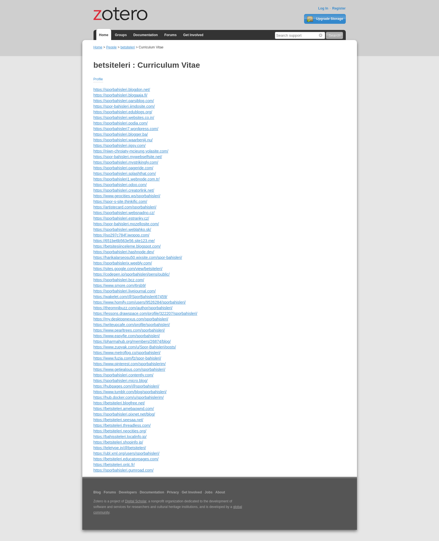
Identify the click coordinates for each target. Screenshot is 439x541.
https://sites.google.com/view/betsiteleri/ (128, 268)
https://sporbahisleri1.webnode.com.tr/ (127, 179)
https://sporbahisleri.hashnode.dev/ (124, 252)
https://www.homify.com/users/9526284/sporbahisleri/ (140, 302)
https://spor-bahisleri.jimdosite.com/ (124, 106)
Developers (128, 492)
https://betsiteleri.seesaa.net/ (118, 420)
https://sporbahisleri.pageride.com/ (123, 168)
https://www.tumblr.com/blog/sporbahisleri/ (130, 392)
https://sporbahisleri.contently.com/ (124, 375)
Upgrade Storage (325, 19)
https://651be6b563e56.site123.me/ (124, 240)
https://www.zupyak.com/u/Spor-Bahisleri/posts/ (135, 347)
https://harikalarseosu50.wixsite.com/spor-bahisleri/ (138, 257)
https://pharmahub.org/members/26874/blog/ (132, 341)
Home (103, 35)
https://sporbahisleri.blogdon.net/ (122, 89)
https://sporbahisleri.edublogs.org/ (123, 112)
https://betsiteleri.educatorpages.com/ (126, 459)
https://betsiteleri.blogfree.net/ (119, 403)
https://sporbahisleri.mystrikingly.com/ (126, 162)
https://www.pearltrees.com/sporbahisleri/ (129, 330)
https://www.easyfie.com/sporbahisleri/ (127, 336)
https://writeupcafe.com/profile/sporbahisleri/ (132, 324)
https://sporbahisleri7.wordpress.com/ (126, 129)
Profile (98, 79)
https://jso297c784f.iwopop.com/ (122, 235)
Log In (323, 8)
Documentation (145, 35)
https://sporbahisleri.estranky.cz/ (121, 218)
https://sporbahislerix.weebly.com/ (123, 263)
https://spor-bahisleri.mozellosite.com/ (126, 224)
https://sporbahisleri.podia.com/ (121, 123)
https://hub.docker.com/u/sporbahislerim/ (129, 397)
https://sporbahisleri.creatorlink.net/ (124, 190)
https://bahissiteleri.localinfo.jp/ (120, 436)
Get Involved (193, 35)
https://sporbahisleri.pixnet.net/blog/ (124, 414)
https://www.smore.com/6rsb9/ (120, 285)
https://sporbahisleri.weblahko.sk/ (122, 229)
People (111, 47)
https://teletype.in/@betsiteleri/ (120, 448)
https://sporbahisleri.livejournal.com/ (125, 291)
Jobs (209, 492)
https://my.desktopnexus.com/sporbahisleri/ (131, 319)
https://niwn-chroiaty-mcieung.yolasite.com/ (131, 151)
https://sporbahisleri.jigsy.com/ (120, 145)
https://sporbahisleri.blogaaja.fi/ (121, 95)
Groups (121, 35)
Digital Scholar (135, 501)
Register (338, 8)
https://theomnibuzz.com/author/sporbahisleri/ (133, 308)
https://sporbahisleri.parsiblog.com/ (124, 101)
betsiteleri (127, 47)
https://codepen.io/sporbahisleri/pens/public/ (132, 274)
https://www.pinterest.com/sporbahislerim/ (130, 364)
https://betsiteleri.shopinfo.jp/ (118, 442)
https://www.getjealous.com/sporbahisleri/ (129, 369)
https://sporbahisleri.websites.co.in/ (124, 117)
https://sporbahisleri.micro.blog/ (121, 380)
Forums (170, 35)
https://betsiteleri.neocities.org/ (120, 431)
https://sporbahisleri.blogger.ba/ (121, 134)
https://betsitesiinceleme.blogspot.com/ (127, 246)
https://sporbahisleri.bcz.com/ (119, 280)
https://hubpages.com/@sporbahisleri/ (126, 386)
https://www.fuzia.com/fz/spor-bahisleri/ (127, 358)
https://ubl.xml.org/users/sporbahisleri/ (127, 453)
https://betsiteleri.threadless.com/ (122, 425)
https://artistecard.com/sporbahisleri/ (125, 207)
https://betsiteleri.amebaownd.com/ (124, 408)
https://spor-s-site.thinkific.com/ (120, 201)
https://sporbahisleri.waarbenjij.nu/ (123, 140)
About (220, 492)
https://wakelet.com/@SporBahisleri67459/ (130, 296)
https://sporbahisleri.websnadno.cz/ (124, 212)
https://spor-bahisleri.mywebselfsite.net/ (128, 156)
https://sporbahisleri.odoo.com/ (120, 184)
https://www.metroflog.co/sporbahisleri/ (127, 352)
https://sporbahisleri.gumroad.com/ (124, 470)
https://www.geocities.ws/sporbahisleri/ (127, 196)
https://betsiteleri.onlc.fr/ (114, 464)
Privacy (173, 492)
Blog (97, 492)
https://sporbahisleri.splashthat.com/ (125, 173)
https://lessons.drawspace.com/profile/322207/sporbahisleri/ (145, 313)
